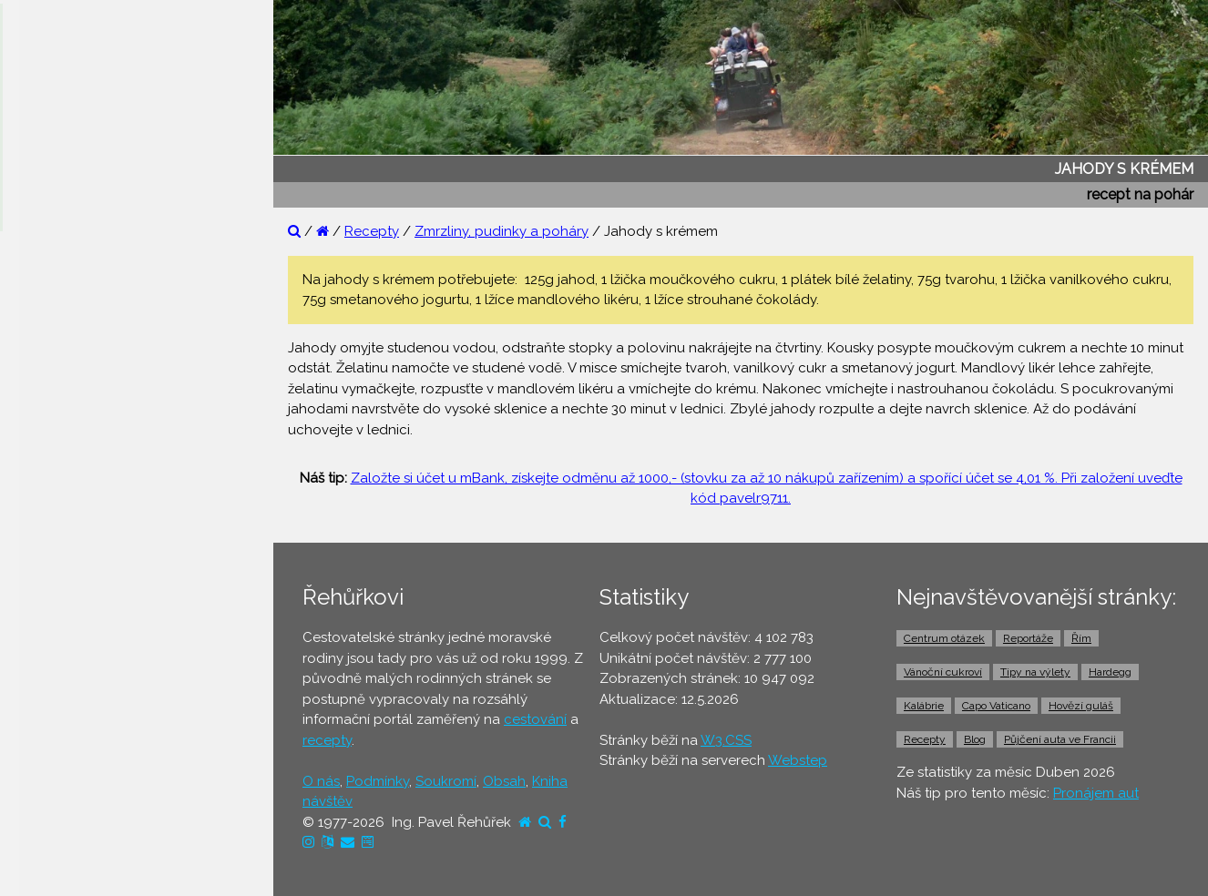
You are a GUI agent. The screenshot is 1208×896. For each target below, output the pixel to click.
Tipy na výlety (1035, 672)
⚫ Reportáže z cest (83, 288)
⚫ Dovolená (61, 498)
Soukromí (445, 781)
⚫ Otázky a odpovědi (91, 323)
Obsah (504, 781)
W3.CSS (726, 740)
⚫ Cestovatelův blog (89, 393)
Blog (975, 739)
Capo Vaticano (996, 705)
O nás (321, 781)
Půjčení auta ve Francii (1060, 739)
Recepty (371, 231)
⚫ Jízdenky (57, 638)
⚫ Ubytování (62, 533)
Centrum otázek (944, 638)
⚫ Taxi (41, 744)
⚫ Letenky (54, 604)
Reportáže (1028, 638)
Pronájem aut (1096, 793)
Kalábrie (924, 705)
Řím (1081, 638)
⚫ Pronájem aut (71, 778)
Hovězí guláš (1081, 705)
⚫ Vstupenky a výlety (89, 814)
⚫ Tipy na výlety (73, 359)
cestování (535, 719)
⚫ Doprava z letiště (83, 708)
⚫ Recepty (56, 429)
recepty (327, 740)
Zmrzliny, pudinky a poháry (502, 231)
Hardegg (1110, 672)
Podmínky (377, 781)
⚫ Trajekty (54, 674)
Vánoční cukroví (943, 672)
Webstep (797, 760)
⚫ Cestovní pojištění (86, 568)
